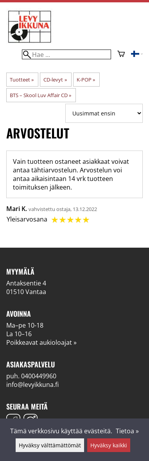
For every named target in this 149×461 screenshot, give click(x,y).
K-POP (86, 79)
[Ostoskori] (121, 54)
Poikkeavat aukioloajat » (41, 342)
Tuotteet (22, 79)
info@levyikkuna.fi (32, 384)
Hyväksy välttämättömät (50, 445)
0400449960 (38, 376)
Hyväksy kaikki (108, 445)
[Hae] (66, 54)
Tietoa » (127, 431)
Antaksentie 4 (26, 283)
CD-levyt (54, 79)
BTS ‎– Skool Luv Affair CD (40, 95)
